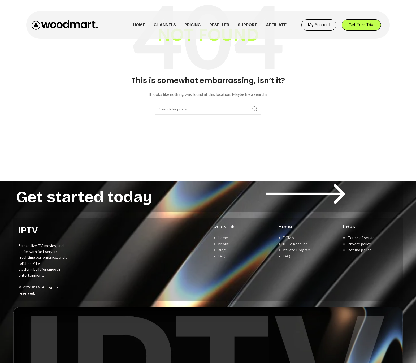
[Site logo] (65, 24)
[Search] (208, 109)
